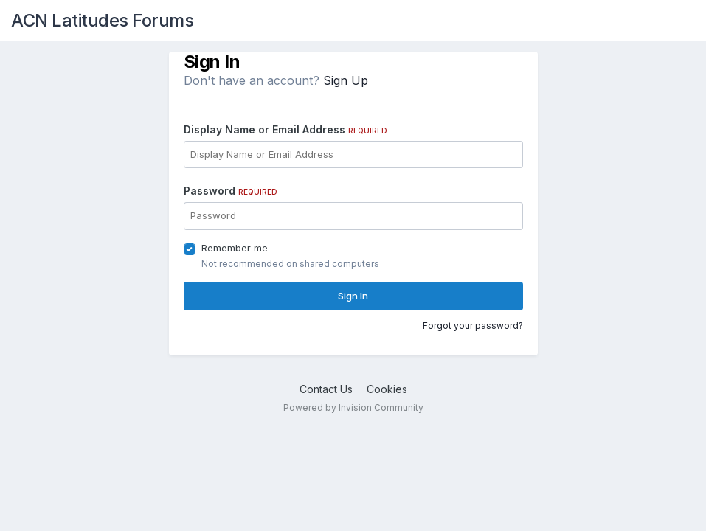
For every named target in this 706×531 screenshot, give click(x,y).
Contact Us (326, 389)
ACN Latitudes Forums (102, 20)
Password (230, 190)
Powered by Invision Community (353, 407)
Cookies (387, 389)
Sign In (353, 296)
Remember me (234, 248)
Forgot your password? (473, 325)
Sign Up (345, 80)
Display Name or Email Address (285, 129)
